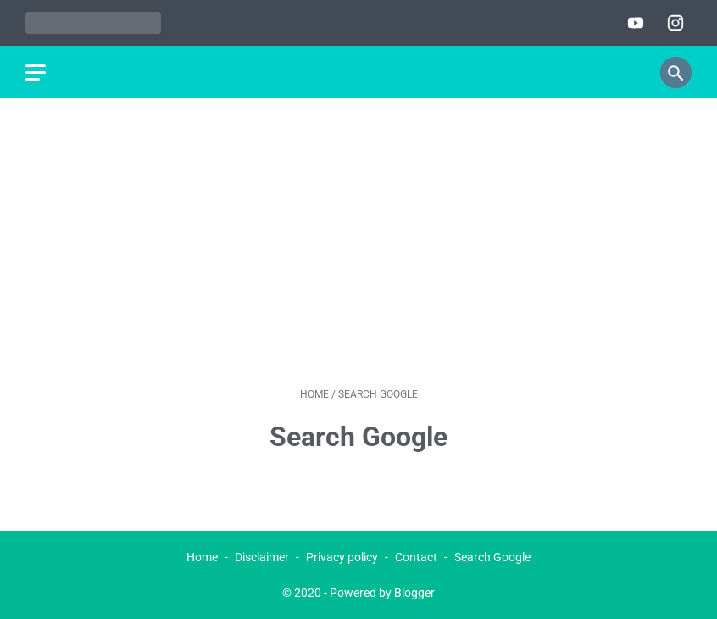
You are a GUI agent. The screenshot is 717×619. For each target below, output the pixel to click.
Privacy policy (342, 557)
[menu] (35, 72)
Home (202, 557)
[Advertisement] (358, 242)
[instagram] (673, 23)
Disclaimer (262, 557)
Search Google (492, 557)
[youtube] (633, 23)
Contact (416, 557)
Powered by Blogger (382, 592)
